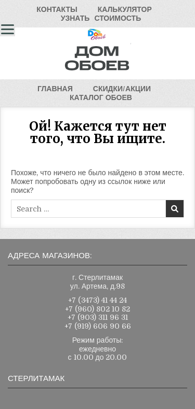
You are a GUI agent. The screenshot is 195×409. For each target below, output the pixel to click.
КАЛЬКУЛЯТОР (125, 9)
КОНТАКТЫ (56, 9)
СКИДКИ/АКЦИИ (122, 88)
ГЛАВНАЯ (55, 88)
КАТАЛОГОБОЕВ (101, 97)
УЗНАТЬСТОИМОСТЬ (101, 18)
